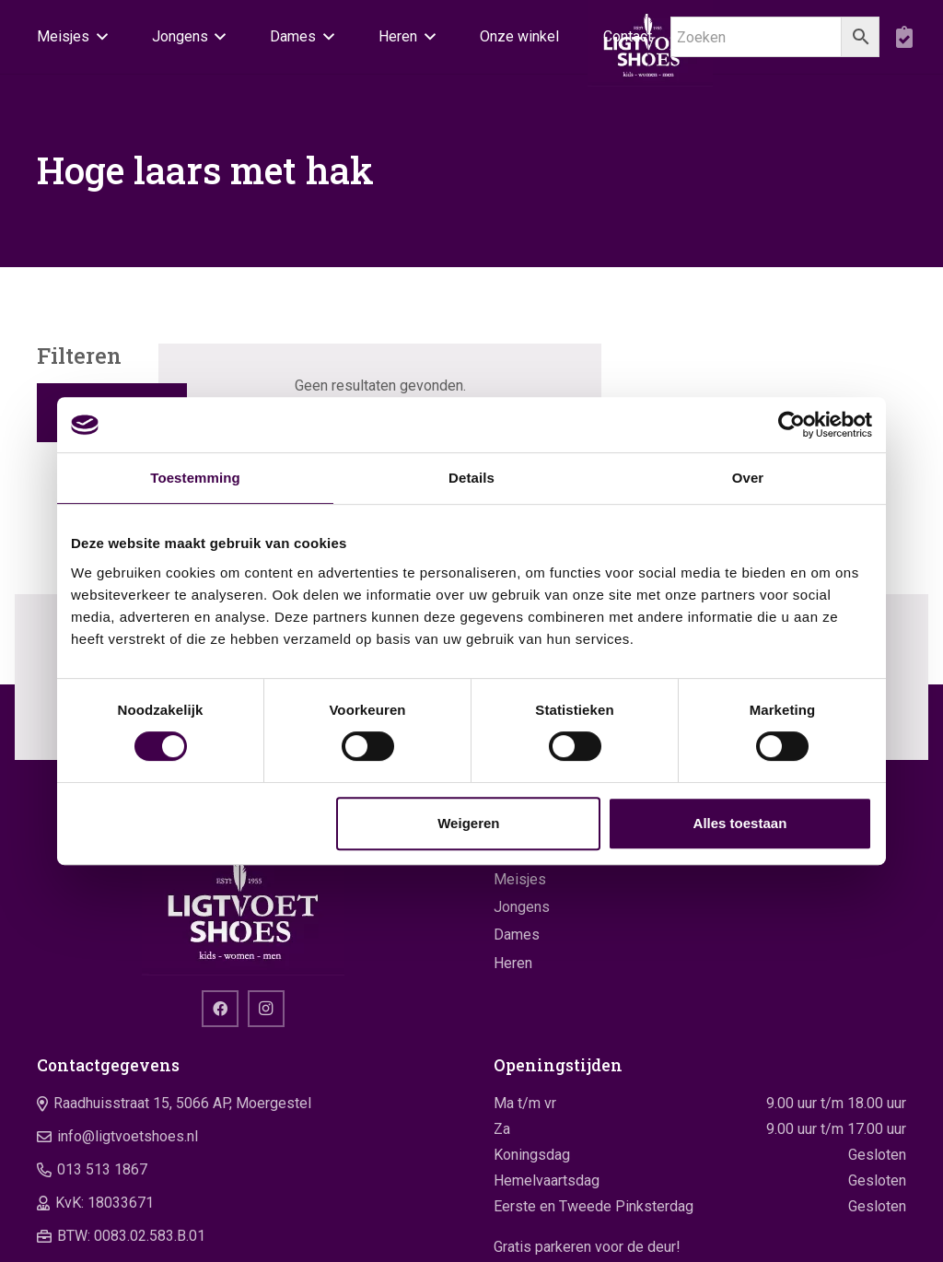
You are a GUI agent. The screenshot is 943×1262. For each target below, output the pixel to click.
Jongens (522, 907)
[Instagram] (266, 1008)
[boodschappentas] (903, 37)
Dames (517, 934)
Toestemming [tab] (195, 477)
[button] (98, 37)
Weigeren (468, 823)
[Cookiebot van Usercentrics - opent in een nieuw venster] (791, 424)
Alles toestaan (740, 823)
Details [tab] (471, 477)
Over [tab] (748, 477)
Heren (513, 963)
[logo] (243, 905)
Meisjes (520, 879)
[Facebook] (220, 1008)
